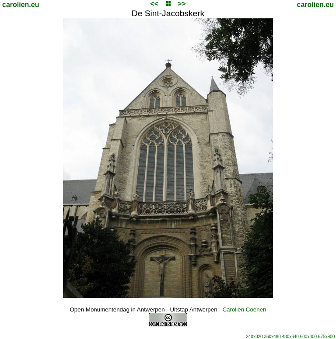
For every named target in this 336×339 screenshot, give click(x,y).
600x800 (308, 336)
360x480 (272, 336)
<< (154, 3)
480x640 (290, 336)
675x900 (326, 336)
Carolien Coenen (244, 309)
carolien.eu (20, 4)
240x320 (254, 336)
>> (182, 3)
